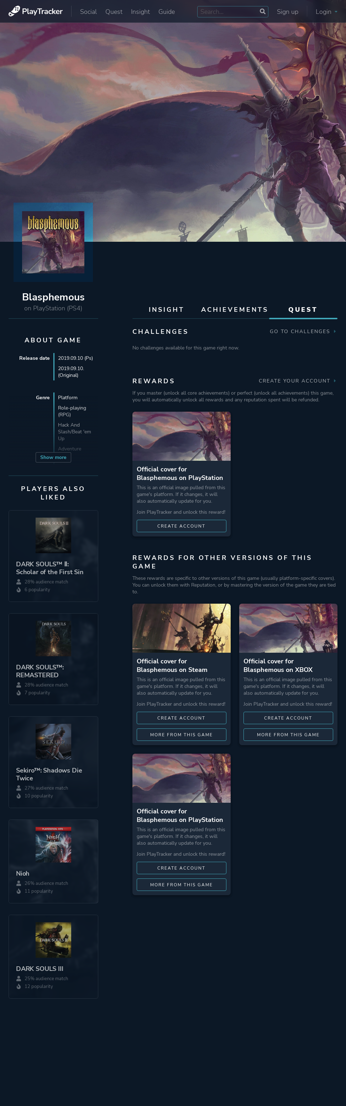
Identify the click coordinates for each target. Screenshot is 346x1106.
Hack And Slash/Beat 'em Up (74, 432)
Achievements (234, 309)
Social (88, 11)
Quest (113, 11)
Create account (181, 526)
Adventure (69, 448)
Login (326, 11)
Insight (140, 11)
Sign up (287, 11)
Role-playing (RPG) (72, 411)
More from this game (181, 735)
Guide (166, 11)
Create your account (298, 381)
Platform (68, 397)
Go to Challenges (303, 331)
